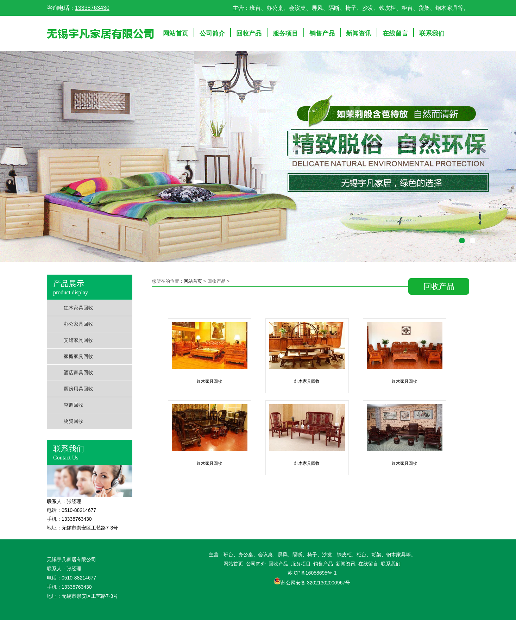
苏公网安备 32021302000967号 (315, 582)
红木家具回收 (78, 308)
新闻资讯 (358, 33)
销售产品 (322, 33)
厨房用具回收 (78, 389)
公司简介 (212, 33)
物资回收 (73, 421)
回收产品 (249, 33)
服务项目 (285, 33)
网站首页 (175, 33)
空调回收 (73, 405)
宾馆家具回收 (78, 340)
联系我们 (432, 33)
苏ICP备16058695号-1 (312, 573)
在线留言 (395, 33)
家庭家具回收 (78, 356)
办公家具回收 (78, 324)
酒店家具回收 (78, 372)
